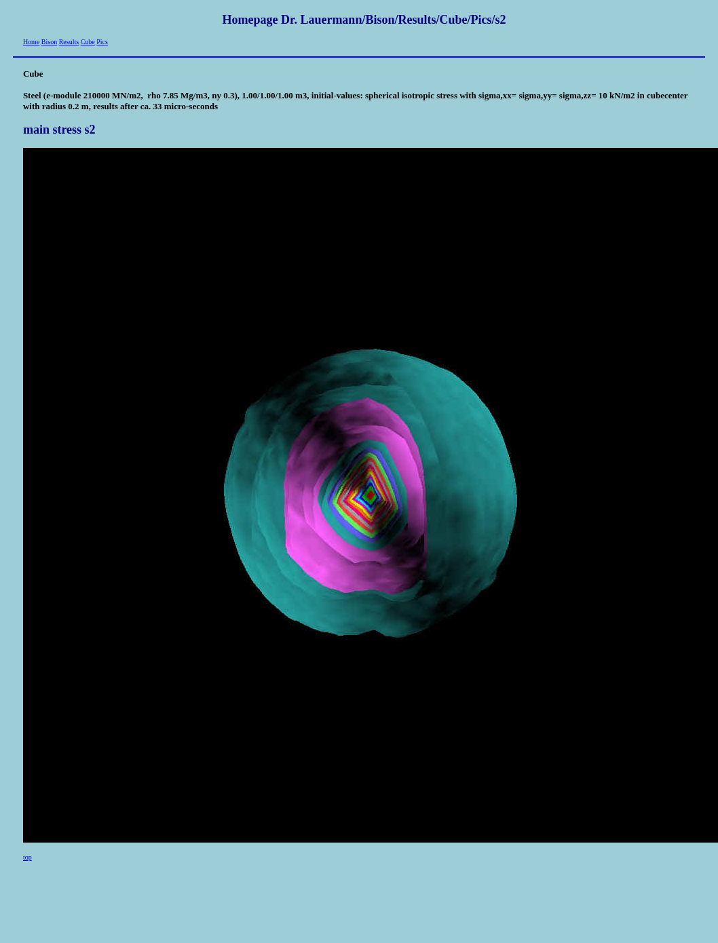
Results (69, 41)
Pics (102, 41)
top (27, 857)
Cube (88, 41)
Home (31, 41)
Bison (49, 41)
